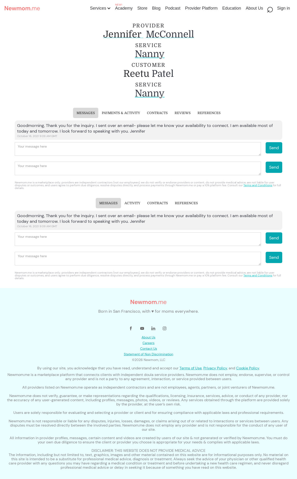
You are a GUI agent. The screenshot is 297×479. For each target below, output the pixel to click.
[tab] (85, 113)
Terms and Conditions (257, 185)
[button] (100, 8)
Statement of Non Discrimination (148, 354)
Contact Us (148, 348)
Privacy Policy (215, 368)
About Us (148, 337)
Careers (148, 343)
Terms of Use (191, 368)
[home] (46, 8)
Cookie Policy (247, 368)
